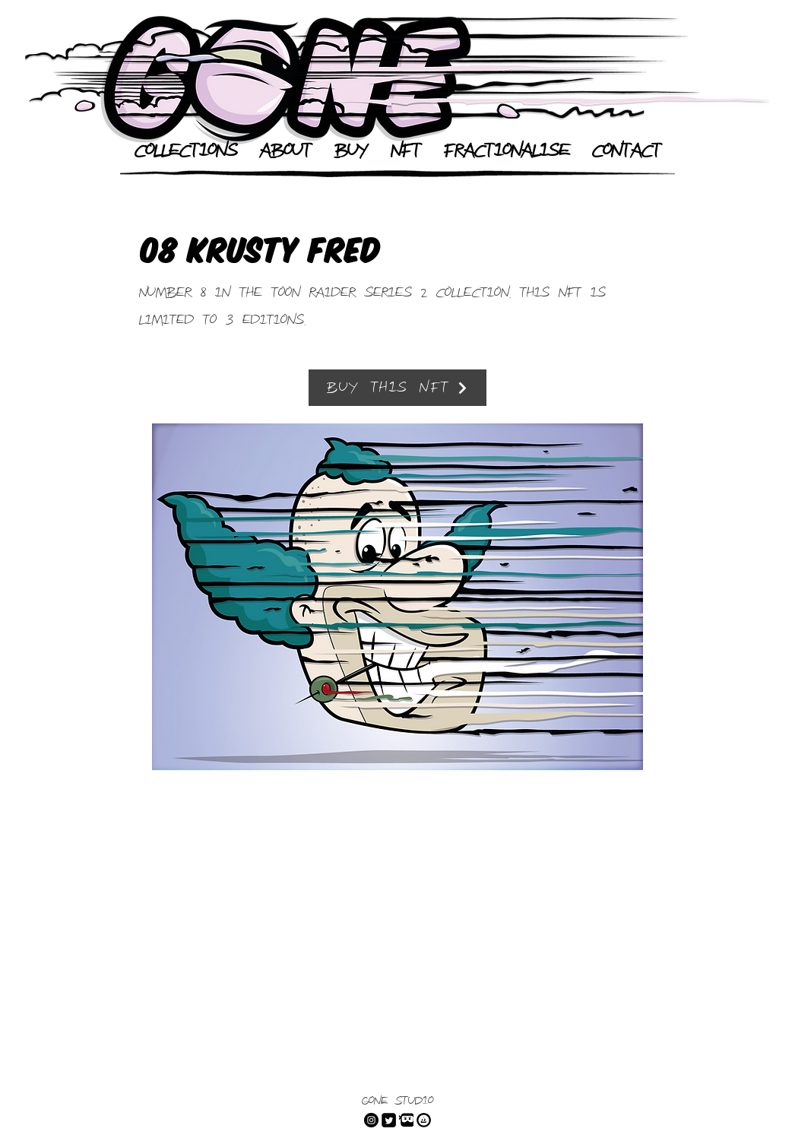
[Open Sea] (424, 1120)
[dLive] (406, 1120)
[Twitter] (389, 1120)
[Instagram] (371, 1120)
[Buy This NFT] (397, 387)
